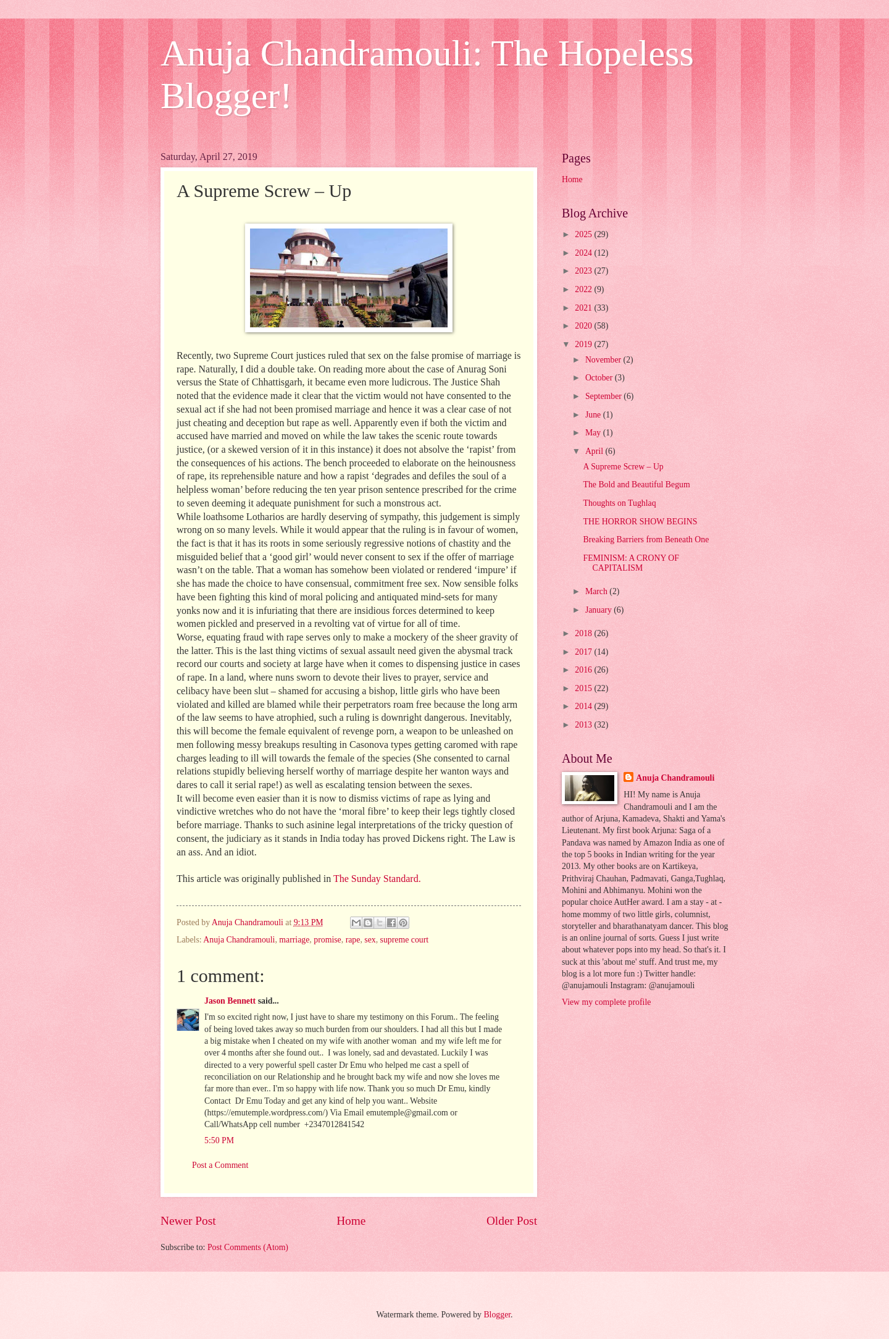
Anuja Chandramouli (239, 939)
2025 (584, 234)
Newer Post (188, 1220)
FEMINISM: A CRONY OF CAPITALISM (631, 563)
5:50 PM (219, 1140)
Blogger (497, 1314)
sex (369, 939)
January (599, 610)
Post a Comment (220, 1165)
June (594, 414)
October (600, 377)
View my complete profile (606, 1002)
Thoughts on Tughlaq (619, 503)
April (595, 451)
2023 (584, 270)
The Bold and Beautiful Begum (636, 484)
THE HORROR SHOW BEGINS (640, 521)
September (604, 396)
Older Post (511, 1220)
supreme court (404, 939)
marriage (294, 939)
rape (353, 939)
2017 (584, 652)
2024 (584, 253)
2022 (584, 289)
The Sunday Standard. (377, 878)
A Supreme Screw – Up (623, 466)
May (594, 432)
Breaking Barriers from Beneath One (646, 539)
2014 (584, 706)
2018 (584, 633)
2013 (584, 724)
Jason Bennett (230, 1000)
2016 (584, 669)
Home (350, 1220)
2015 (584, 688)
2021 (584, 308)
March (597, 591)
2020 (584, 325)
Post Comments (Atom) (247, 1247)
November (604, 359)
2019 (584, 344)
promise (327, 939)
